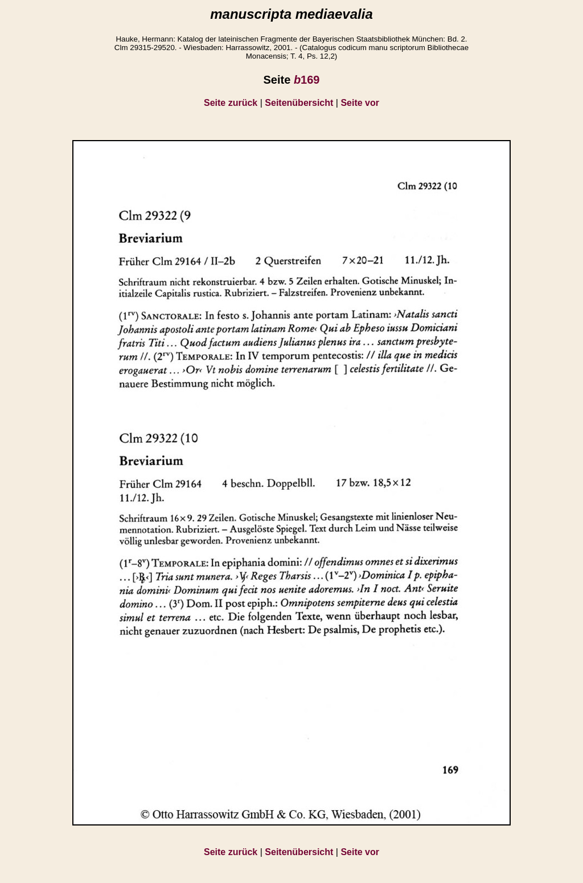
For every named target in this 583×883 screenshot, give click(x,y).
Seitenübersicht (299, 103)
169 (307, 79)
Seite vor (359, 103)
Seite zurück (230, 103)
